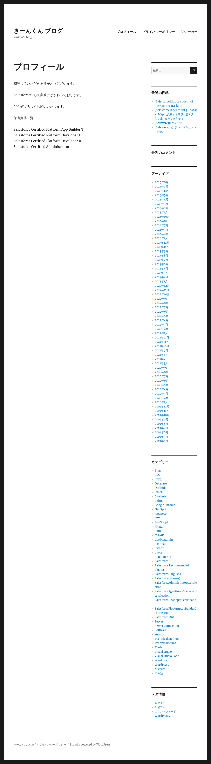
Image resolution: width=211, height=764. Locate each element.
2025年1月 (161, 212)
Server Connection (167, 626)
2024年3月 (161, 229)
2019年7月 (161, 428)
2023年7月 (161, 260)
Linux (158, 531)
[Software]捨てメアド (168, 123)
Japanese (160, 513)
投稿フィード (163, 707)
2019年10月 (162, 415)
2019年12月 (162, 406)
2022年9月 (162, 298)
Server (159, 621)
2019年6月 (161, 432)
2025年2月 (161, 208)
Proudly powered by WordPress (90, 744)
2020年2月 (161, 398)
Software (160, 630)
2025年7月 (161, 186)
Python (159, 548)
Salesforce (161, 561)
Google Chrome (165, 505)
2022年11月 (162, 290)
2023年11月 (162, 247)
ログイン (160, 703)
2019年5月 (161, 436)
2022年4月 (161, 320)
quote (158, 552)
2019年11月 (162, 411)
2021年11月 (162, 342)
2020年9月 (162, 367)
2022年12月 (162, 286)
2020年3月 (161, 393)
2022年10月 (162, 294)
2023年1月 (161, 281)
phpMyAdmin (164, 539)
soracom (160, 634)
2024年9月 (162, 221)
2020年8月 (161, 372)
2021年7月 (161, 359)
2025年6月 (162, 191)
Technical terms (165, 643)
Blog (158, 470)
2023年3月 (161, 273)
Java (157, 518)
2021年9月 (161, 350)
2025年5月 (161, 195)
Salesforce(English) (168, 574)
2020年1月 (161, 402)
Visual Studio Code (167, 656)
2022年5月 (161, 316)
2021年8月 (161, 355)
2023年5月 (161, 268)
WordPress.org (164, 716)
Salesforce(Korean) (167, 578)
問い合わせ (189, 32)
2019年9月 (161, 419)
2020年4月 (161, 389)
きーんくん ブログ (38, 30)
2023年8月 (161, 255)
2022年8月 (161, 303)
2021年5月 (161, 363)
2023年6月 (161, 264)
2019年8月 (161, 424)
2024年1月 (161, 238)
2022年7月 (161, 307)
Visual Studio (163, 652)
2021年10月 (162, 346)
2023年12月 (162, 242)
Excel (158, 492)
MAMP (159, 535)
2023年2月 (161, 277)
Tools (158, 647)
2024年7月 (161, 225)
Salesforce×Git (164, 617)
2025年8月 (161, 182)
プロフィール (126, 32)
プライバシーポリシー (158, 32)
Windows (161, 660)
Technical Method (167, 639)
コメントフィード (165, 711)
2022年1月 (161, 333)
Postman (160, 544)
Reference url (163, 557)
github (159, 501)
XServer (160, 669)
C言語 (158, 479)
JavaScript (161, 522)
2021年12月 (162, 337)
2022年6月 (162, 311)
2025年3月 (161, 204)
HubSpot (160, 509)
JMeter (159, 526)
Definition (161, 488)
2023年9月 (161, 251)
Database (161, 483)
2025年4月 (161, 199)
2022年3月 (161, 324)
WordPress (162, 664)
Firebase (160, 496)
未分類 (159, 673)
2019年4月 (161, 441)
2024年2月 (161, 234)
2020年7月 (161, 376)
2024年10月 (162, 217)
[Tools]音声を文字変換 (169, 119)
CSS (157, 475)
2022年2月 (161, 329)
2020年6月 (162, 380)
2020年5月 (161, 385)
